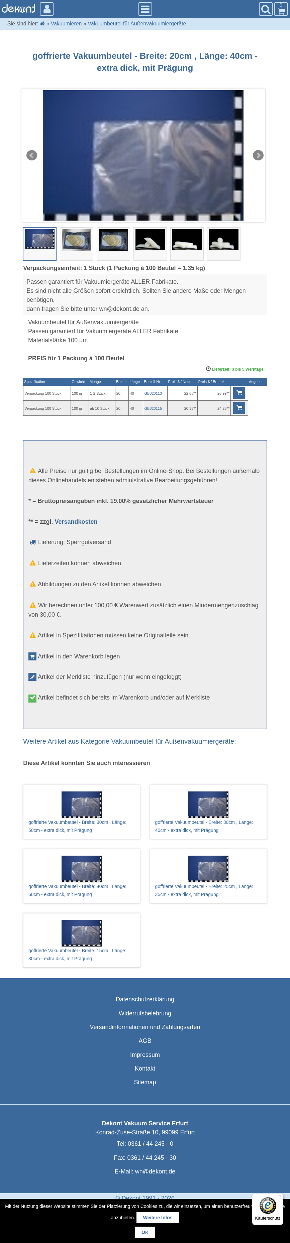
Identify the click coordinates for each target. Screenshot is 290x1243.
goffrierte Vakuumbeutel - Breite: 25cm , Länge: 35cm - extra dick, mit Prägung (208, 876)
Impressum (145, 1054)
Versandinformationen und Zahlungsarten (145, 1027)
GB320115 (153, 408)
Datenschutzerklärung (145, 999)
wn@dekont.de (155, 1171)
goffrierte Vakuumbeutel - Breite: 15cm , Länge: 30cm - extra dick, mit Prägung (81, 940)
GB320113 (153, 393)
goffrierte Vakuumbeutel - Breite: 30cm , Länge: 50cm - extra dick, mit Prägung (81, 812)
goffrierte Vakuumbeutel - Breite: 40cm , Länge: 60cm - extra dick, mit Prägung (81, 876)
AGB (144, 1040)
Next (258, 155)
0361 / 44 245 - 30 (151, 1157)
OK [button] (145, 1232)
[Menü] (279, 1198)
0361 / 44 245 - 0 (150, 1143)
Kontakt (145, 1068)
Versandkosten (76, 521)
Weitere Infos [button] (158, 1217)
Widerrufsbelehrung (145, 1013)
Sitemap (145, 1082)
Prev (31, 155)
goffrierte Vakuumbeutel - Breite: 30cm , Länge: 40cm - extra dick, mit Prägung (208, 812)
